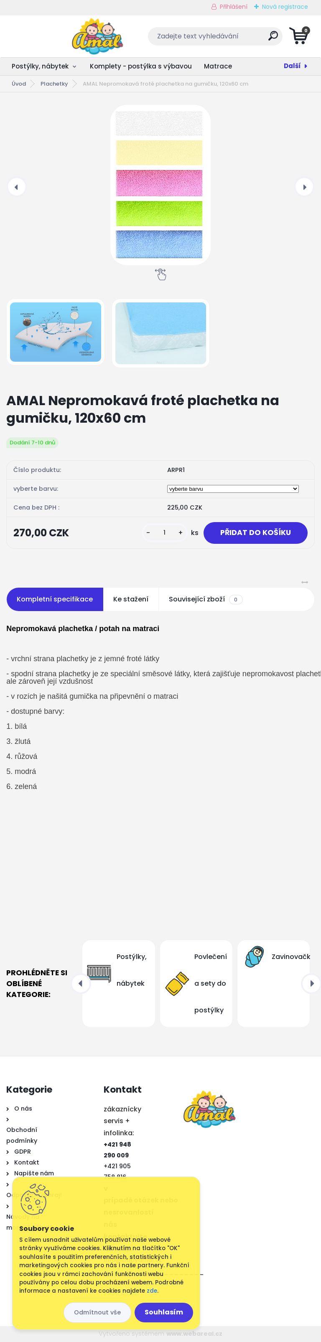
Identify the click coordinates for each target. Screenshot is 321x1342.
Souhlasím (164, 1312)
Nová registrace (285, 7)
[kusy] (165, 532)
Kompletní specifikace (55, 599)
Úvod (19, 84)
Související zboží (205, 599)
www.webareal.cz (194, 1333)
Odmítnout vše (97, 1312)
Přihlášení (233, 7)
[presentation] (16, 186)
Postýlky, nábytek (40, 66)
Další (292, 65)
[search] (261, 39)
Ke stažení (130, 599)
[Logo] (57, 36)
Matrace (218, 66)
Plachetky (54, 84)
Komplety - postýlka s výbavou (141, 66)
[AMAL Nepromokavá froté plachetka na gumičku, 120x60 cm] (160, 185)
